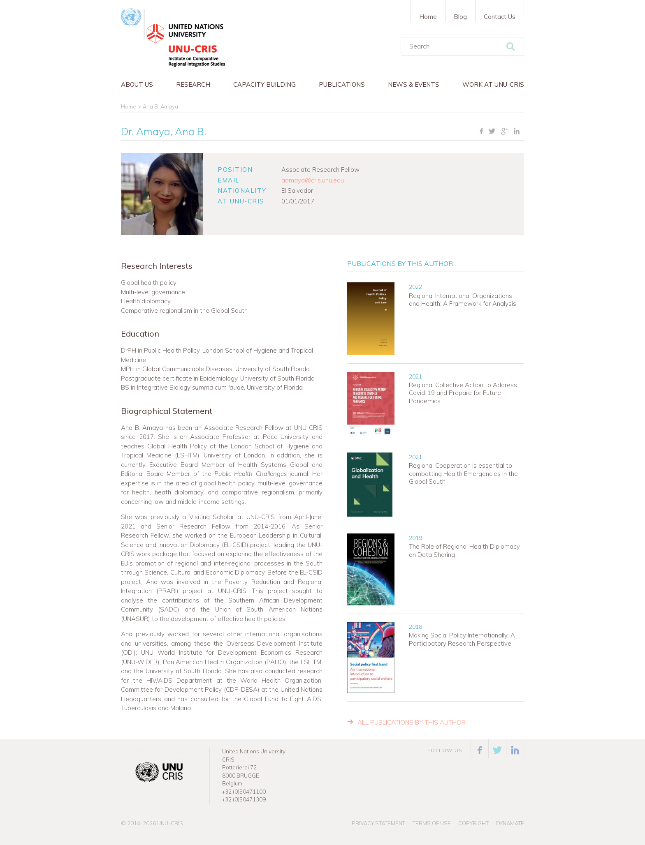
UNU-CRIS (170, 823)
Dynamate (510, 823)
